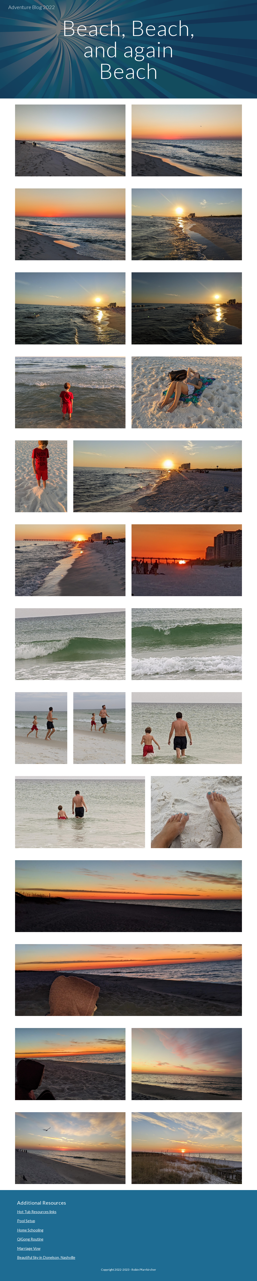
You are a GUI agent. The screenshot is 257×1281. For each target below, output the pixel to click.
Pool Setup (26, 1221)
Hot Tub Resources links (36, 1212)
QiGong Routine (30, 1239)
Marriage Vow (28, 1248)
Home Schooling (30, 1230)
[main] (128, 49)
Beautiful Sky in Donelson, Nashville (46, 1257)
